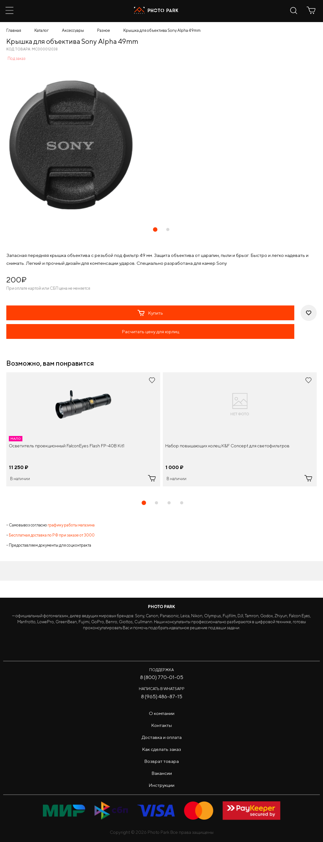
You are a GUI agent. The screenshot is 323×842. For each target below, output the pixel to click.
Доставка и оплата (162, 737)
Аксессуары (73, 30)
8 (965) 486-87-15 (161, 697)
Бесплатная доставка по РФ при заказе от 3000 (52, 535)
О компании (161, 713)
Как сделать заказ (161, 749)
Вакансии (161, 773)
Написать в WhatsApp (162, 688)
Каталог (41, 30)
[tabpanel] (83, 429)
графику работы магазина (71, 525)
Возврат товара (161, 761)
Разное (103, 30)
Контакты (161, 725)
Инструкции (161, 785)
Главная (13, 30)
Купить (150, 313)
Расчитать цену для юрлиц (150, 331)
